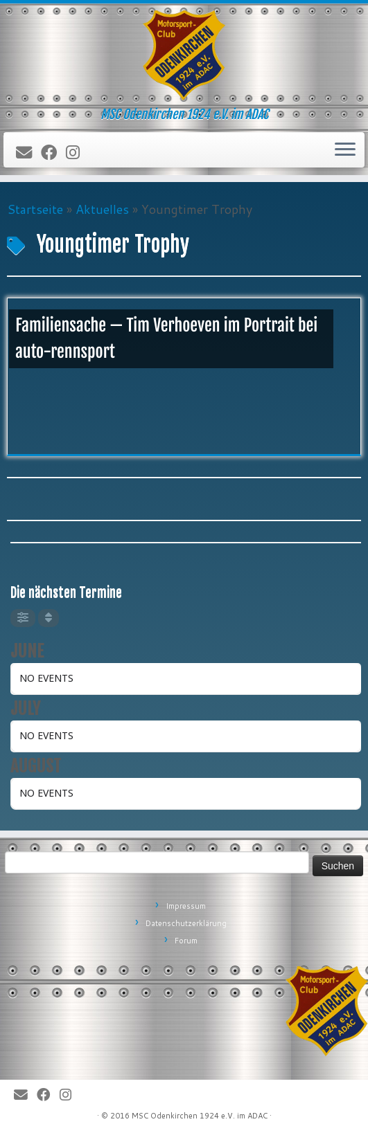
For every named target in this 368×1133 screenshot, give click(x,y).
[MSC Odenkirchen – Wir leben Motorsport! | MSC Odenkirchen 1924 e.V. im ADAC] (184, 55)
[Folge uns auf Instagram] (77, 153)
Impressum (186, 906)
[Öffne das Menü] (345, 150)
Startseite (35, 209)
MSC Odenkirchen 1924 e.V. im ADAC (200, 1115)
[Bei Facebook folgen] (53, 153)
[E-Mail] (28, 153)
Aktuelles (102, 209)
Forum (186, 940)
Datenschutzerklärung (186, 923)
